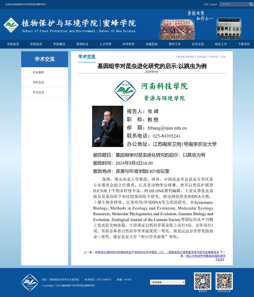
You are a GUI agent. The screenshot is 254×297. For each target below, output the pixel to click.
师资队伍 (82, 44)
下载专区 (244, 44)
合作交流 (198, 44)
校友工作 (221, 44)
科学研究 (129, 44)
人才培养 (105, 44)
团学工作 (175, 44)
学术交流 (38, 92)
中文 (206, 4)
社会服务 (38, 72)
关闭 (220, 259)
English (213, 4)
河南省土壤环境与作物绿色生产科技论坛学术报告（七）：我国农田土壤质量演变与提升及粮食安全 (157, 252)
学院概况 (59, 44)
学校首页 (13, 44)
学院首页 (36, 44)
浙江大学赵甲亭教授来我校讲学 (206, 255)
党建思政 (152, 44)
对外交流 (38, 82)
